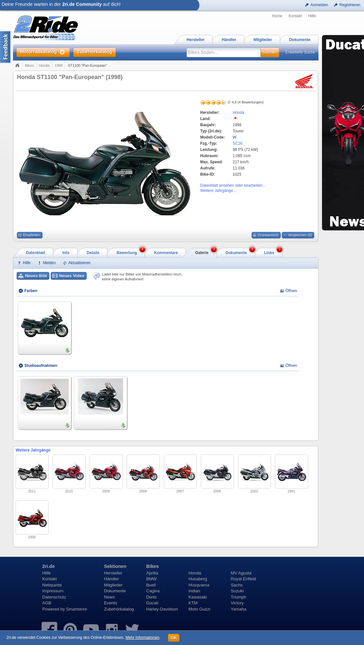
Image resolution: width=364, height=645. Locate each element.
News (109, 597)
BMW (151, 578)
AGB (46, 602)
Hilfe (312, 16)
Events (110, 602)
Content (5, 47)
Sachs (237, 585)
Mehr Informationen (142, 637)
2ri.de (48, 566)
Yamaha (238, 609)
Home (277, 16)
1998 (58, 65)
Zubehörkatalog (119, 609)
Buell (151, 585)
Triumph (238, 597)
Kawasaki (197, 597)
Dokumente (115, 590)
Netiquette (52, 585)
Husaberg (197, 578)
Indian (194, 590)
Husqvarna (198, 585)
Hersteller (113, 573)
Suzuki (237, 590)
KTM (193, 602)
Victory (237, 602)
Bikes (29, 65)
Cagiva (153, 590)
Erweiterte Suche (300, 52)
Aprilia (152, 573)
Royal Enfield (243, 578)
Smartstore (76, 609)
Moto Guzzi (199, 609)
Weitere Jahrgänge (33, 450)
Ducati (152, 602)
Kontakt (295, 16)
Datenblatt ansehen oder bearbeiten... (233, 185)
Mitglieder (113, 585)
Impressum (52, 590)
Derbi (151, 597)
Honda (44, 65)
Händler (111, 578)
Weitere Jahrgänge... (218, 190)
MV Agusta (241, 573)
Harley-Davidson (162, 609)
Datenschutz (54, 597)
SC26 (237, 143)
